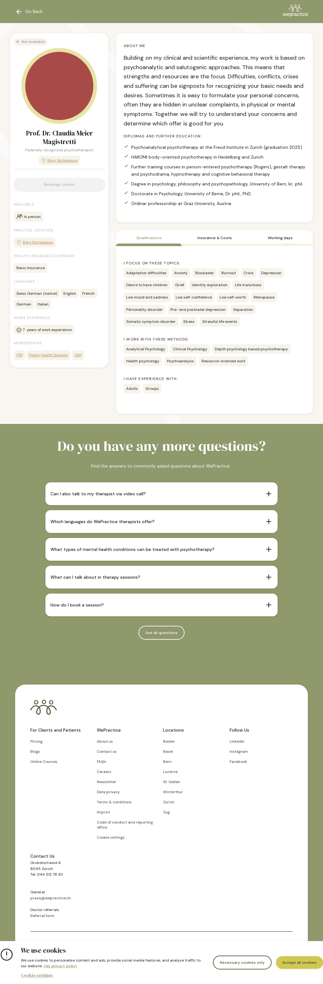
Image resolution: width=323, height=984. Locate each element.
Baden (169, 741)
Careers (104, 771)
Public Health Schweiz (48, 355)
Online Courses (43, 761)
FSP (19, 355)
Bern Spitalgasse (59, 160)
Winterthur (173, 791)
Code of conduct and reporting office (125, 825)
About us (105, 741)
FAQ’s (101, 761)
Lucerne (170, 771)
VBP (78, 355)
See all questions (161, 632)
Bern (167, 761)
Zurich (168, 802)
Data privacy (108, 791)
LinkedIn (237, 741)
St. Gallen (171, 781)
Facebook (238, 761)
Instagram (239, 751)
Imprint (103, 812)
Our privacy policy (60, 966)
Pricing (36, 741)
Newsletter (106, 781)
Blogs (35, 751)
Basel (168, 751)
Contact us (107, 751)
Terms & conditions (114, 802)
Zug (166, 812)
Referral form (42, 915)
